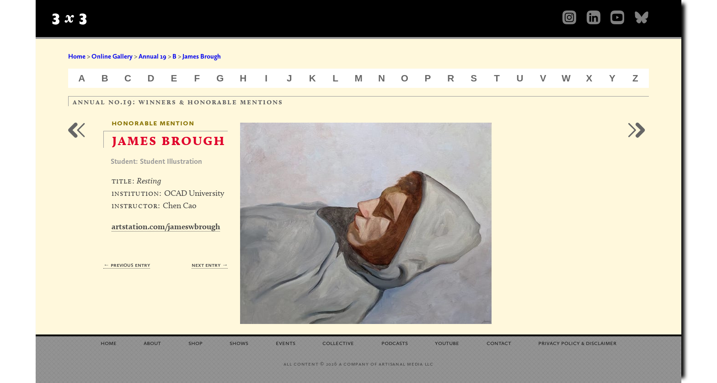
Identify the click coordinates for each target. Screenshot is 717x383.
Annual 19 (152, 56)
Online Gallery (112, 56)
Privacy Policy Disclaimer (577, 342)
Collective (338, 342)
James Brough (201, 56)
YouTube (447, 342)
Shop (195, 342)
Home (77, 56)
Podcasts (394, 342)
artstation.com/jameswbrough (166, 226)
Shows (239, 342)
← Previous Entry (126, 264)
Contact (499, 342)
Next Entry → (210, 264)
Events (285, 342)
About (152, 342)
